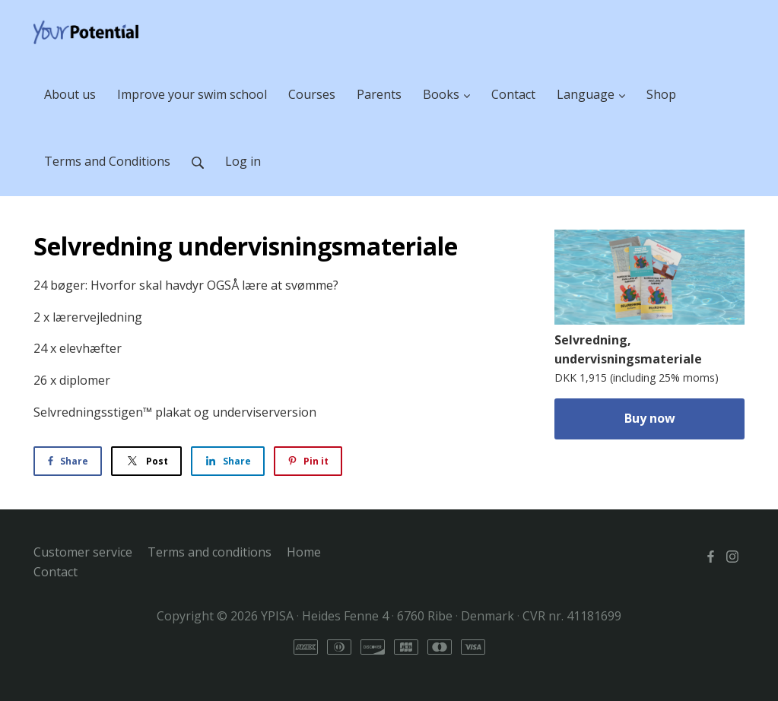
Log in (243, 161)
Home (304, 552)
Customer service (82, 552)
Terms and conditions (210, 552)
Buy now (649, 418)
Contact (55, 571)
